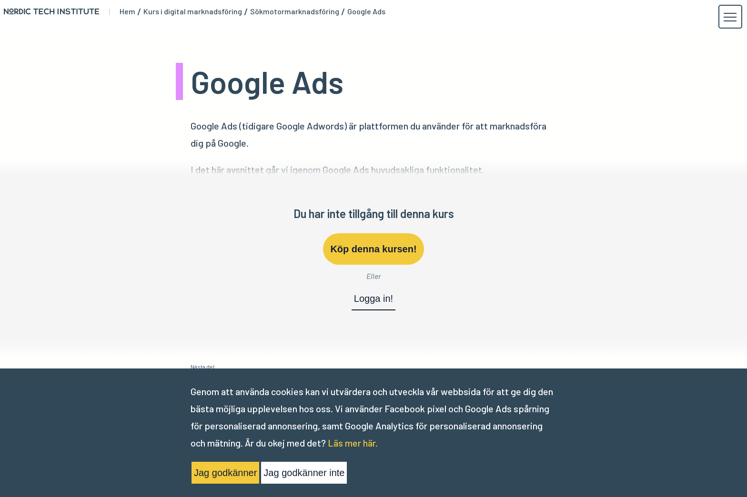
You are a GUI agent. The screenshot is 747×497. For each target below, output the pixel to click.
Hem (127, 11)
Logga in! (373, 298)
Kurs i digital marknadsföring (192, 11)
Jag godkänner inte (303, 472)
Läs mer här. (353, 442)
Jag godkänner (225, 472)
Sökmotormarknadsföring (294, 11)
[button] (729, 17)
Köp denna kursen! (373, 249)
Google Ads (366, 11)
